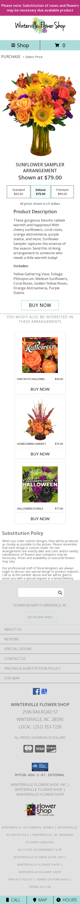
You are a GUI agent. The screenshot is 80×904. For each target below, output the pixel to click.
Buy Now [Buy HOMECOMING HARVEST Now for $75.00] (40, 454)
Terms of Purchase (53, 879)
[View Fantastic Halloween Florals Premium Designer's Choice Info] (40, 354)
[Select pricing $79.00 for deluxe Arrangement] (40, 192)
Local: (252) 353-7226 (40, 727)
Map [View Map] (40, 900)
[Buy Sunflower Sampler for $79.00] (40, 305)
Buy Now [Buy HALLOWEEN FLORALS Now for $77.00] (40, 518)
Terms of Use (40, 887)
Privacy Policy (21, 879)
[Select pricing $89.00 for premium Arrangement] (62, 192)
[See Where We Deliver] (40, 617)
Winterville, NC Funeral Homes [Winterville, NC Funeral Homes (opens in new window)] (28, 827)
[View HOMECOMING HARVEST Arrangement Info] (40, 419)
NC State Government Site (40, 850)
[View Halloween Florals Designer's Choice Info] (40, 484)
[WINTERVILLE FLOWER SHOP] (40, 34)
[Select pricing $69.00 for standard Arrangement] (18, 192)
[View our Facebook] (36, 693)
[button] (40, 767)
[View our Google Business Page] (44, 693)
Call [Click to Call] (13, 900)
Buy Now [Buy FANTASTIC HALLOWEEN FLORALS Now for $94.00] (40, 389)
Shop (20, 45)
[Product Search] (41, 592)
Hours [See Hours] (66, 900)
